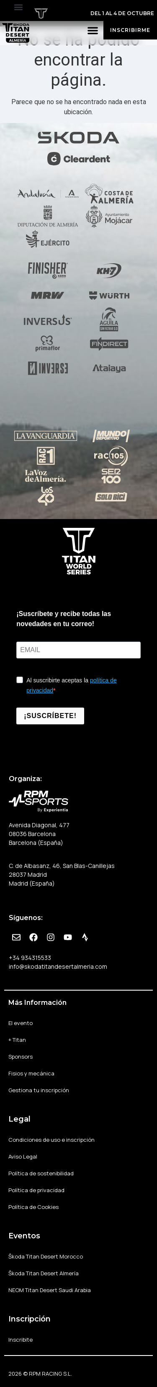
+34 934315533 (30, 958)
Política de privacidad (36, 1190)
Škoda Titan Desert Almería (43, 1273)
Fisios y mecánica (31, 1073)
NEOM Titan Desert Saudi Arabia (49, 1290)
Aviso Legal (22, 1156)
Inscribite (20, 1339)
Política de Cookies (33, 1207)
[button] (18, 7)
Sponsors (20, 1056)
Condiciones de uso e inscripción (51, 1139)
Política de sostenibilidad (41, 1173)
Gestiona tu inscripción (38, 1090)
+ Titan (19, 1040)
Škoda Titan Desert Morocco (45, 1256)
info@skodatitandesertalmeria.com (58, 966)
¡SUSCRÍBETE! (50, 715)
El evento (22, 1023)
